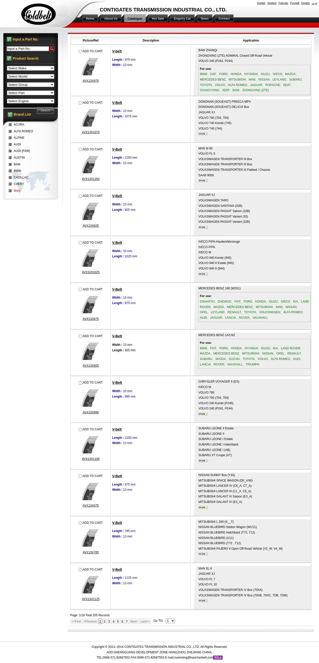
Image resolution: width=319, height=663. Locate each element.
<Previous (90, 621)
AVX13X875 (91, 319)
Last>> (145, 621)
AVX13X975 (91, 81)
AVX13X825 (91, 225)
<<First (76, 621)
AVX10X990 (91, 412)
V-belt (117, 51)
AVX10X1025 (90, 272)
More (17, 190)
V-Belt (117, 103)
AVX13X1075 (90, 132)
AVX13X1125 (90, 599)
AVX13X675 (91, 505)
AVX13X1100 (90, 459)
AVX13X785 (91, 552)
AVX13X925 (91, 365)
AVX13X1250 (90, 179)
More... (203, 134)
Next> (134, 621)
